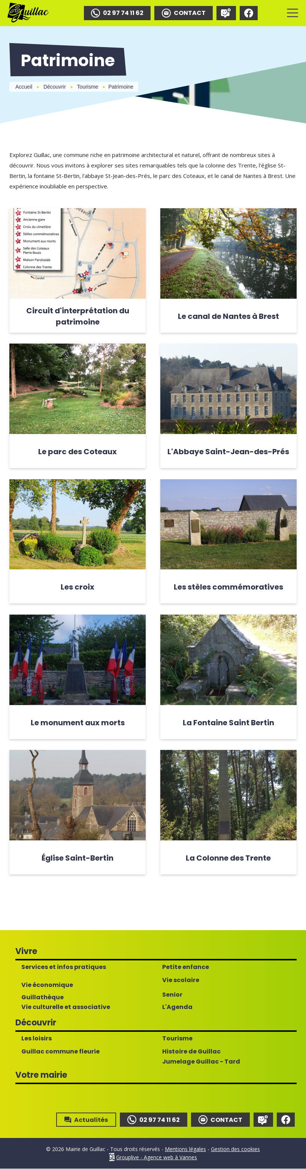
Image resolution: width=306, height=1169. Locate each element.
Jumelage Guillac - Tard (201, 1062)
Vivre (26, 951)
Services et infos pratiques (63, 967)
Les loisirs (36, 1039)
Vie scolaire (180, 980)
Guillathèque (42, 997)
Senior (172, 995)
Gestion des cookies (235, 1149)
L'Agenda (177, 1007)
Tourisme (88, 87)
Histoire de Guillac (191, 1052)
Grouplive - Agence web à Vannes (156, 1157)
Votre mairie (41, 1075)
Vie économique (47, 985)
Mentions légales (185, 1149)
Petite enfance (185, 967)
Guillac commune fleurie (60, 1052)
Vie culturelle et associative (65, 1007)
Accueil (23, 87)
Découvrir (54, 87)
